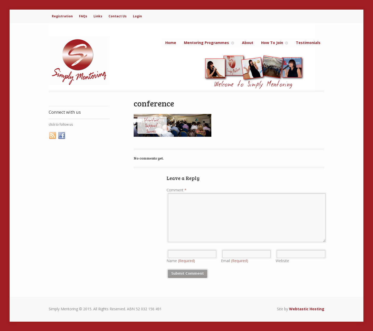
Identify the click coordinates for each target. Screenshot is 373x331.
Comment (177, 190)
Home (170, 42)
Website (282, 260)
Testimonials (308, 42)
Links (98, 16)
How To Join (272, 42)
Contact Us (118, 16)
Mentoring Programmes (206, 42)
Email (234, 260)
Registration (62, 16)
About (247, 42)
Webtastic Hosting (306, 308)
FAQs (83, 16)
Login (137, 16)
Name (181, 260)
